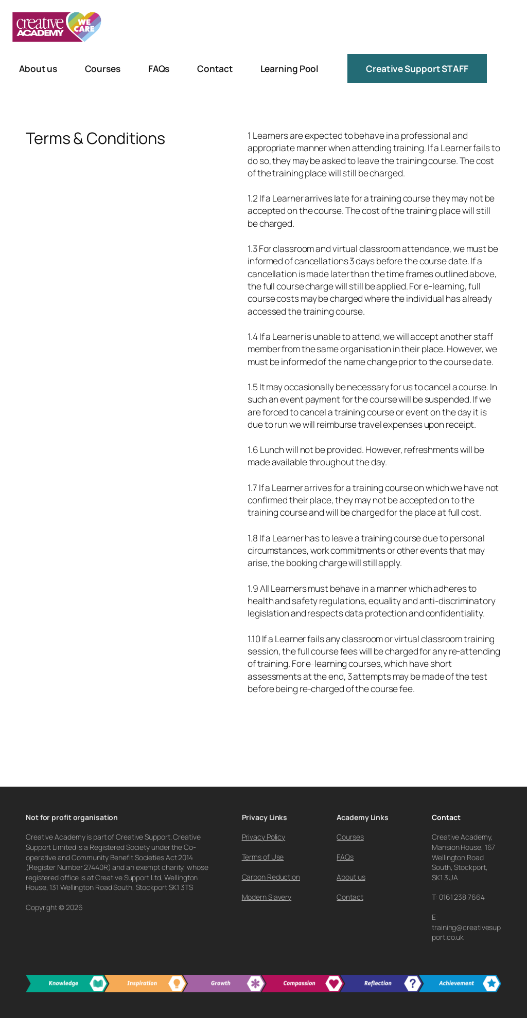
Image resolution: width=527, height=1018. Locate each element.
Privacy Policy (264, 837)
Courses (350, 837)
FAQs (345, 857)
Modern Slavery (267, 897)
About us (351, 877)
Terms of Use (263, 857)
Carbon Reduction (271, 877)
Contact (350, 897)
